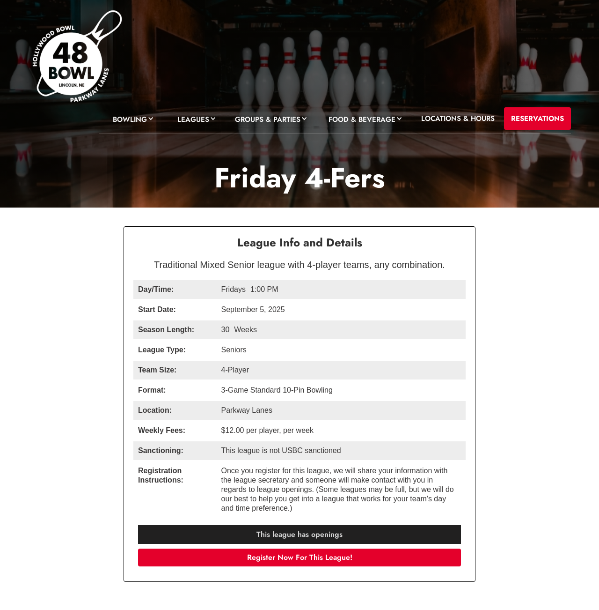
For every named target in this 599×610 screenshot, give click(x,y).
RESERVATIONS (537, 118)
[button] (131, 118)
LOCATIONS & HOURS (458, 118)
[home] (76, 58)
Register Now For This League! (299, 557)
